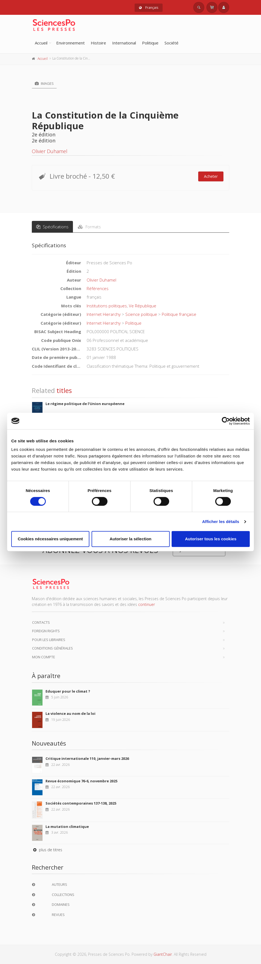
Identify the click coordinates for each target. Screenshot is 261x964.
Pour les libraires (48, 639)
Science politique (141, 314)
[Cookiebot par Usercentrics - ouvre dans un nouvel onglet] (226, 421)
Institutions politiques (107, 305)
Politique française (179, 314)
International (124, 43)
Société (171, 43)
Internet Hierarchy (104, 314)
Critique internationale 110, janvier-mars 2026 (87, 758)
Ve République (142, 305)
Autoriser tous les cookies (211, 538)
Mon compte (43, 656)
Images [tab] (44, 83)
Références (98, 288)
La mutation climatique (67, 826)
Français (148, 7)
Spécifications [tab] (52, 226)
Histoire (98, 43)
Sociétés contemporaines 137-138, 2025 (81, 803)
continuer (146, 604)
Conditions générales (52, 648)
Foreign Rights (46, 630)
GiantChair (163, 954)
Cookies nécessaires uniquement (50, 538)
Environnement (70, 43)
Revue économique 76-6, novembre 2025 (81, 780)
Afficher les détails (220, 521)
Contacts (41, 622)
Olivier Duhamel (49, 151)
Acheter (211, 176)
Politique (150, 43)
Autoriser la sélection (131, 538)
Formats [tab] (89, 226)
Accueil (41, 43)
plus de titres (47, 849)
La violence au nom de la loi (70, 713)
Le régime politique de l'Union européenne (85, 403)
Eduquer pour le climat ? (68, 691)
